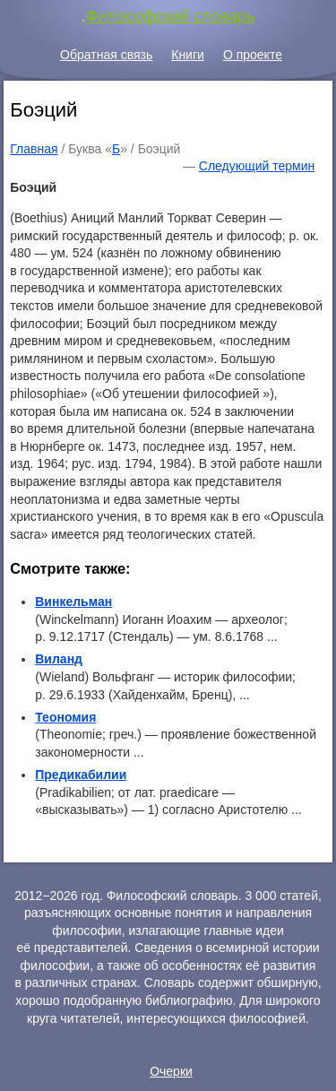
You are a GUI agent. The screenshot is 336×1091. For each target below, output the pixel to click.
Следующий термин (256, 166)
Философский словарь (170, 16)
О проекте (252, 55)
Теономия (65, 717)
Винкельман (73, 601)
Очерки (171, 1071)
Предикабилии (80, 774)
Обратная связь (106, 55)
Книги (187, 55)
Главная (33, 149)
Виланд (58, 659)
